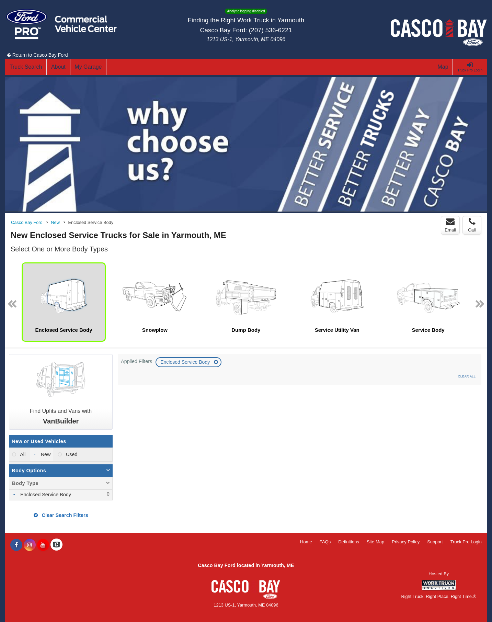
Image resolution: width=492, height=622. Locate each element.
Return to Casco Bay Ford (37, 55)
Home (306, 541)
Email (450, 225)
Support (435, 541)
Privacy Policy (406, 541)
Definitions (348, 541)
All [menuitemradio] (22, 454)
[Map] (443, 67)
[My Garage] (88, 67)
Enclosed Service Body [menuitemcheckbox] (45, 494)
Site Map (375, 541)
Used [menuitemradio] (71, 454)
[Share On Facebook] (16, 545)
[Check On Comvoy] (56, 545)
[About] (58, 67)
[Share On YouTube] (43, 545)
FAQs (325, 541)
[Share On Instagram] (30, 545)
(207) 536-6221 (270, 30)
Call (472, 225)
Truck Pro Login (466, 541)
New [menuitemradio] (45, 454)
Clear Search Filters (61, 515)
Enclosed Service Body (185, 362)
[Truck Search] (26, 67)
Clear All (467, 376)
